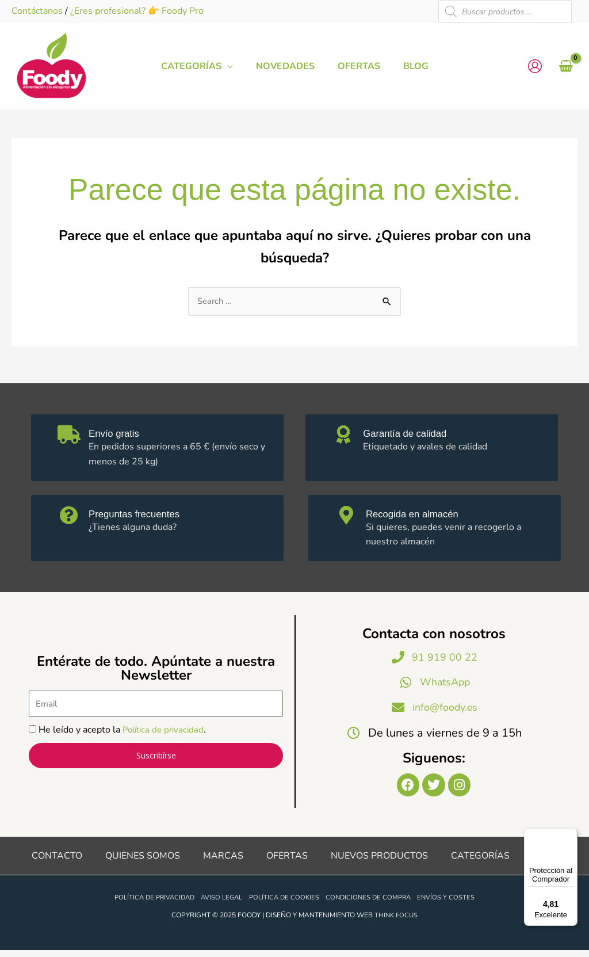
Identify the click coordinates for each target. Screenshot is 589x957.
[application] (236, 66)
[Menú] (570, 835)
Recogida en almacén (425, 514)
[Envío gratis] (71, 438)
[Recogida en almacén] (348, 518)
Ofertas (287, 862)
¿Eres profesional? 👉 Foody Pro (137, 11)
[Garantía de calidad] (345, 438)
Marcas (223, 862)
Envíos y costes (455, 904)
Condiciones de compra (374, 904)
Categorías (480, 862)
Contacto (57, 862)
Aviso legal (220, 904)
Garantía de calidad (418, 434)
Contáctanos (37, 11)
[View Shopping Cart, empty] (565, 66)
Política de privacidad (166, 733)
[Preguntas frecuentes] (71, 518)
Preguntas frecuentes (147, 514)
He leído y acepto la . (125, 733)
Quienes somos (142, 862)
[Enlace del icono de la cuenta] (534, 66)
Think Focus (396, 922)
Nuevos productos (379, 862)
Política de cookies (286, 904)
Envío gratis (123, 434)
